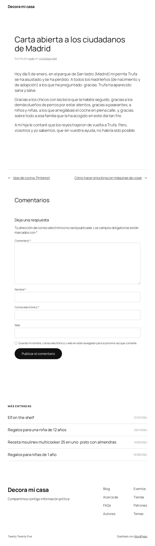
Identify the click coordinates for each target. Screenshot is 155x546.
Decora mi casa (21, 6)
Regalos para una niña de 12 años (37, 430)
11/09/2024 (140, 442)
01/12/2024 (140, 417)
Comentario (23, 240)
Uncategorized (48, 58)
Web (17, 325)
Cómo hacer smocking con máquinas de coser (108, 177)
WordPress (140, 536)
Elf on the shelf (21, 417)
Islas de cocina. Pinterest (31, 177)
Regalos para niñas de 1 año (32, 454)
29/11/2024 (140, 430)
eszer (31, 58)
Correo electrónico (27, 307)
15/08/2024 (140, 454)
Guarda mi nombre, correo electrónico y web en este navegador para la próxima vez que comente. (78, 343)
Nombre (20, 289)
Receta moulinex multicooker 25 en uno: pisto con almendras (62, 442)
